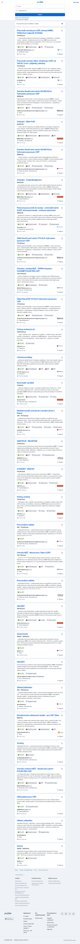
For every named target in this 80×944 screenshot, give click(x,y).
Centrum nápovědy (28, 924)
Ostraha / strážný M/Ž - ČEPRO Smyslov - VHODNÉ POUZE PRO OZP (35, 269)
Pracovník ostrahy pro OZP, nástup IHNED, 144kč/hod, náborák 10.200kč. (35, 31)
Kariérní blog (50, 922)
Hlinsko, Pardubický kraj (21, 883)
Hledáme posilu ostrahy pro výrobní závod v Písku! (36, 412)
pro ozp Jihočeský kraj (37, 881)
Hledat (40, 14)
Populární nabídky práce (54, 881)
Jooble (74, 940)
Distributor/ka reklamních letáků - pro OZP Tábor (38, 715)
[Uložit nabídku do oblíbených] (62, 30)
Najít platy (49, 929)
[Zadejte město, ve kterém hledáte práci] (40, 10)
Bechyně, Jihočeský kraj (21, 901)
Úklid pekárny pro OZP (26, 797)
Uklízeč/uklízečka (24, 687)
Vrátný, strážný (23, 497)
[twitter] (69, 913)
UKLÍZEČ (21, 606)
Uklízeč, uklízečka (24, 820)
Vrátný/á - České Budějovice (29, 180)
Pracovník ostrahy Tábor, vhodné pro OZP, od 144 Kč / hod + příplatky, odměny (36, 62)
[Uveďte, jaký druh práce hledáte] (40, 6)
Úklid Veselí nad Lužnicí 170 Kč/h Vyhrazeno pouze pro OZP (36, 239)
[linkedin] (73, 913)
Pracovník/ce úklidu (25, 525)
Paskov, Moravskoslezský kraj (22, 903)
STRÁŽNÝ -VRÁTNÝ (25, 469)
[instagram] (66, 913)
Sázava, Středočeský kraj (21, 905)
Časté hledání (20, 875)
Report (60, 54)
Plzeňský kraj (18, 881)
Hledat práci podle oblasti (54, 883)
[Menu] (2, 2)
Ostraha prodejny (24, 357)
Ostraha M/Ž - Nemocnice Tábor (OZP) (33, 553)
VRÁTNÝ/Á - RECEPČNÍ (27, 441)
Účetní (20, 846)
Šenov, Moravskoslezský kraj (22, 895)
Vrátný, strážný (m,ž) (26, 329)
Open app (76, 2)
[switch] (62, 23)
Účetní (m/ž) (22, 634)
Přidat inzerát (38, 918)
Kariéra (25, 921)
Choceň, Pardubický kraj (21, 885)
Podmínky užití (8, 940)
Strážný (20, 743)
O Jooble (25, 916)
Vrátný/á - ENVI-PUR (26, 122)
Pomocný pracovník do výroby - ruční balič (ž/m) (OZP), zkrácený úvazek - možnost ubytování (38, 209)
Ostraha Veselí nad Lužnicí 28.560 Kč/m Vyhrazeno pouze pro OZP (34, 92)
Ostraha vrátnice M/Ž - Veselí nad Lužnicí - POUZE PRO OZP (35, 770)
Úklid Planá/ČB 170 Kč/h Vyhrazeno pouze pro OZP (37, 300)
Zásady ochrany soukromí (21, 940)
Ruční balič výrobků (25, 383)
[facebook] (62, 913)
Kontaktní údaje (27, 919)
